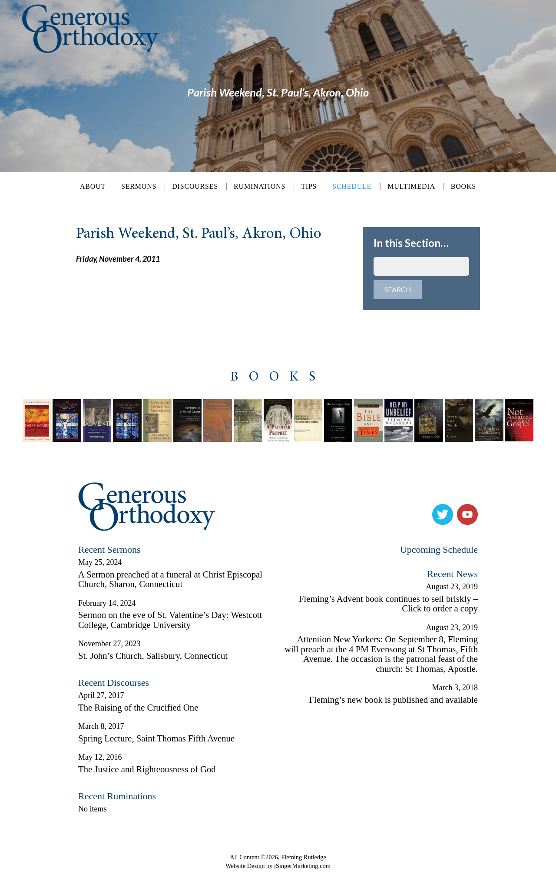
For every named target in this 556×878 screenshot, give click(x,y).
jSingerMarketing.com (302, 868)
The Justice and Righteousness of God (147, 772)
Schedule (351, 186)
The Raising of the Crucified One (138, 710)
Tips (309, 186)
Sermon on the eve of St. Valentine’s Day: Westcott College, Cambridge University (170, 622)
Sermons (138, 186)
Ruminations (259, 186)
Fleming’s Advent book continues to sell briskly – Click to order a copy (388, 606)
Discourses (195, 186)
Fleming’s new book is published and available (393, 702)
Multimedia (411, 186)
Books (463, 186)
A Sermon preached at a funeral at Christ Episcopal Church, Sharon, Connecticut (170, 582)
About (93, 186)
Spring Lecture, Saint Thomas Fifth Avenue (156, 741)
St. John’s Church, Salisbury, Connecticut (153, 658)
